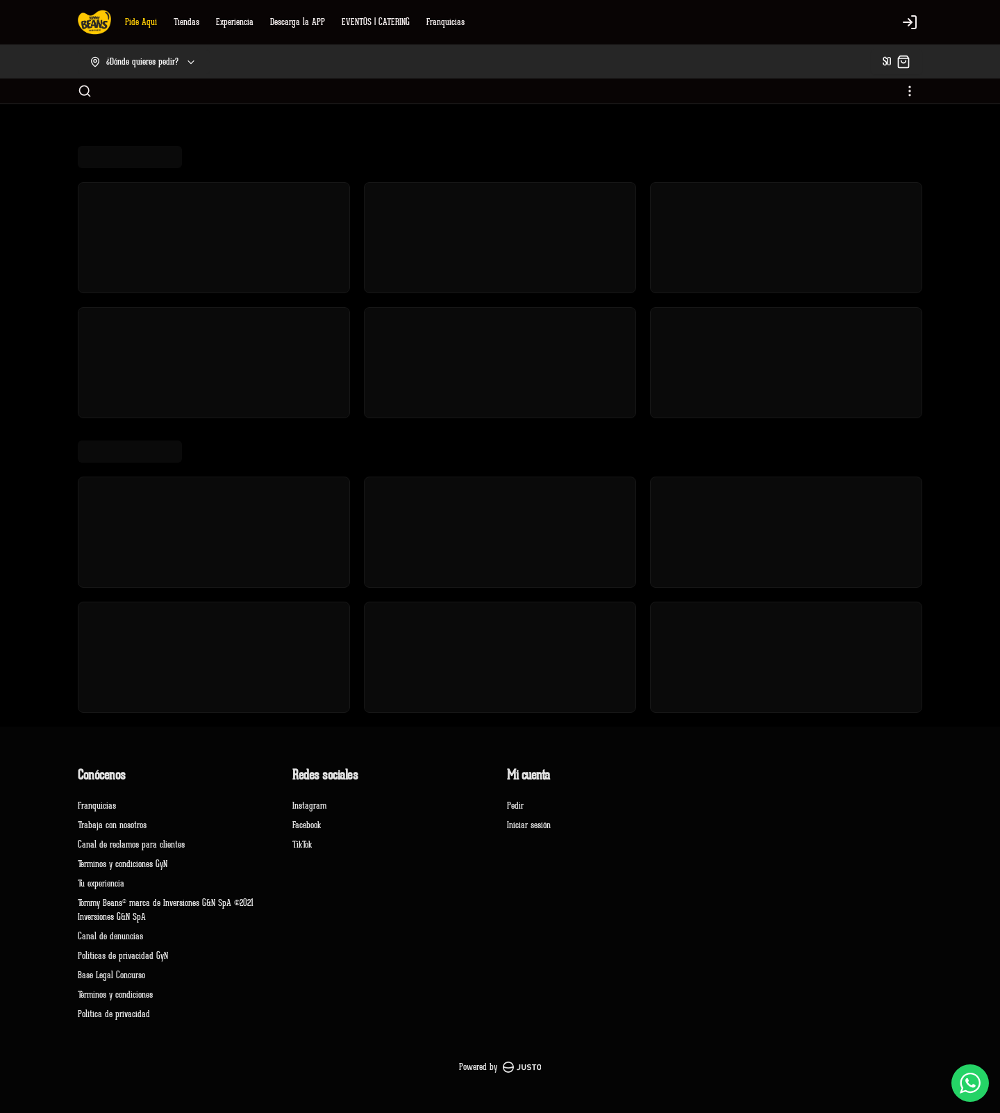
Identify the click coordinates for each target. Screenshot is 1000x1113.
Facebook (306, 825)
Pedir (515, 805)
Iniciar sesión (529, 825)
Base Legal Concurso (111, 975)
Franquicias (445, 22)
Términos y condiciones (115, 994)
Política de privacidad (114, 1014)
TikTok (302, 844)
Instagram (309, 805)
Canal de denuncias (110, 936)
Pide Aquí (141, 22)
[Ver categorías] (909, 91)
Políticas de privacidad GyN (123, 956)
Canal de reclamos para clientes (131, 844)
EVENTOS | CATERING (376, 22)
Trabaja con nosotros (112, 825)
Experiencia (234, 22)
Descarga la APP (297, 22)
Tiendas (186, 22)
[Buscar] (85, 91)
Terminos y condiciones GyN (122, 864)
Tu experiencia (101, 883)
